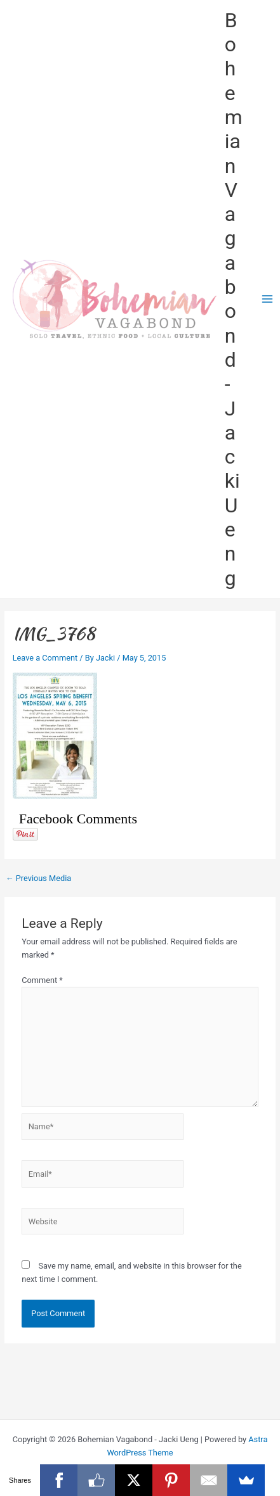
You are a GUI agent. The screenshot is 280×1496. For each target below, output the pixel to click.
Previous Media (38, 879)
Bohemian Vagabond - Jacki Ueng (234, 299)
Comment (42, 980)
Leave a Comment (45, 657)
